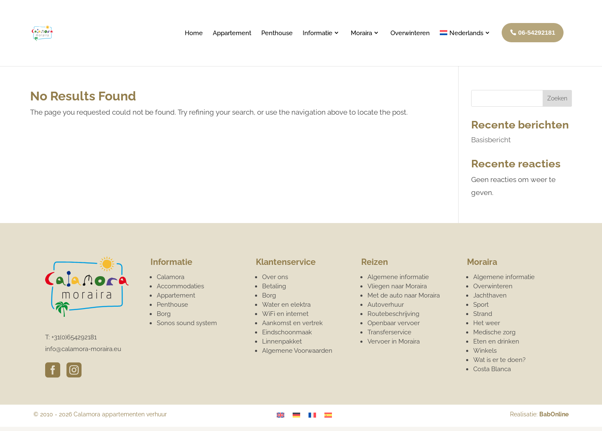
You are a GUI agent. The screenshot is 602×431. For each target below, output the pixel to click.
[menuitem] (466, 47)
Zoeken (557, 98)
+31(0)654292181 (74, 337)
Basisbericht (491, 140)
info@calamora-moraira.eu (83, 349)
